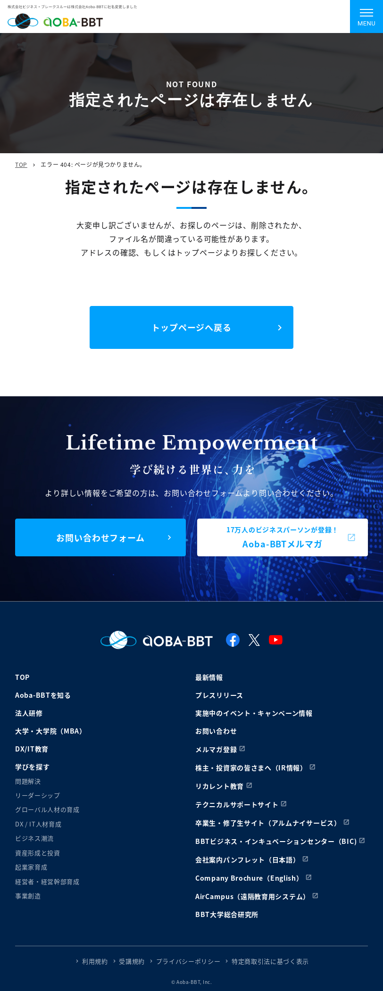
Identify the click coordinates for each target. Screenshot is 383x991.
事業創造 (28, 895)
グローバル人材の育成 (47, 809)
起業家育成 (31, 866)
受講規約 (132, 961)
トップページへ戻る (191, 327)
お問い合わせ (216, 730)
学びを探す (32, 766)
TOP (21, 164)
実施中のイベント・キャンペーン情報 (254, 713)
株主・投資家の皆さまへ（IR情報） (251, 767)
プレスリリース (219, 695)
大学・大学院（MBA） (50, 730)
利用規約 (95, 961)
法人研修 (29, 713)
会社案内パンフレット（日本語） (247, 859)
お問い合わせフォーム (100, 537)
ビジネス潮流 (34, 838)
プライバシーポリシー (188, 961)
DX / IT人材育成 (38, 823)
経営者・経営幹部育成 (47, 881)
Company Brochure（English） (249, 878)
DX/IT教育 (32, 748)
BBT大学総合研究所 (226, 914)
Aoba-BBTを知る (43, 695)
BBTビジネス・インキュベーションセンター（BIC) (276, 841)
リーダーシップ (37, 795)
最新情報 (209, 677)
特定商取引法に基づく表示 (270, 961)
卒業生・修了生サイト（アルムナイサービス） (268, 822)
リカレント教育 (219, 786)
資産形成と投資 (37, 852)
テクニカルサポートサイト (236, 804)
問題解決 (28, 780)
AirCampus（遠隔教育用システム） (252, 896)
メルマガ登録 (216, 749)
